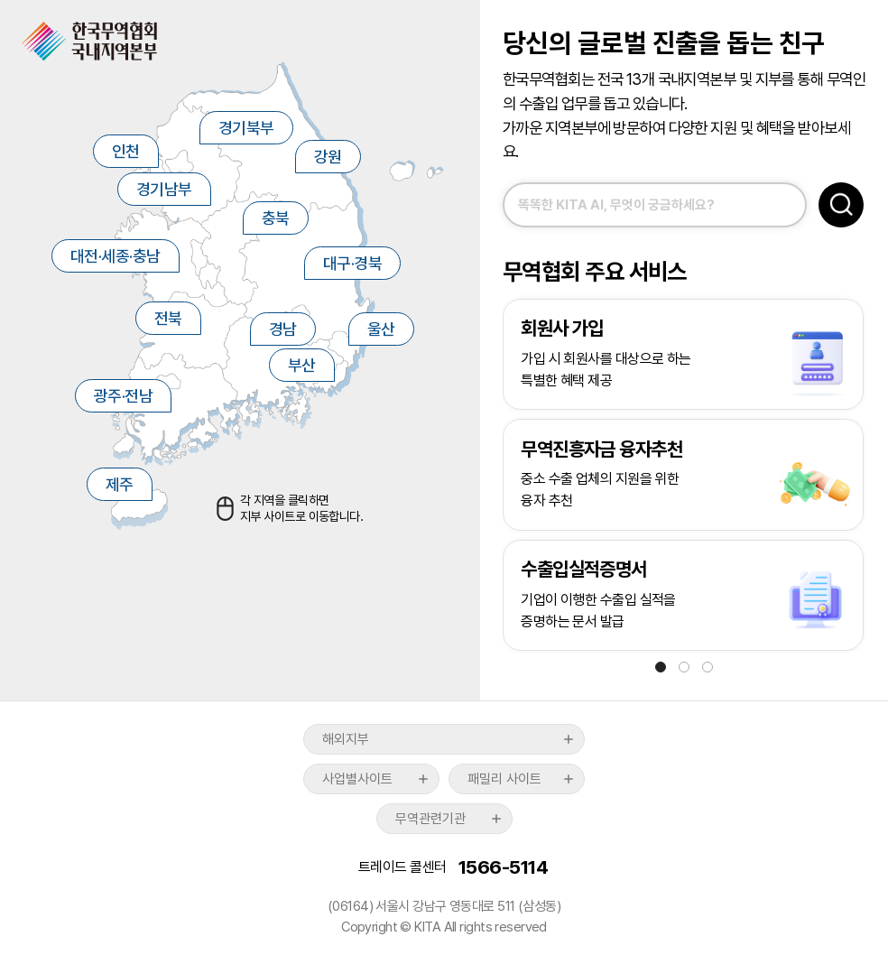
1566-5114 (503, 867)
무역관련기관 (430, 819)
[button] (660, 667)
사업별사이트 (357, 779)
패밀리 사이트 (504, 779)
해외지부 (345, 739)
